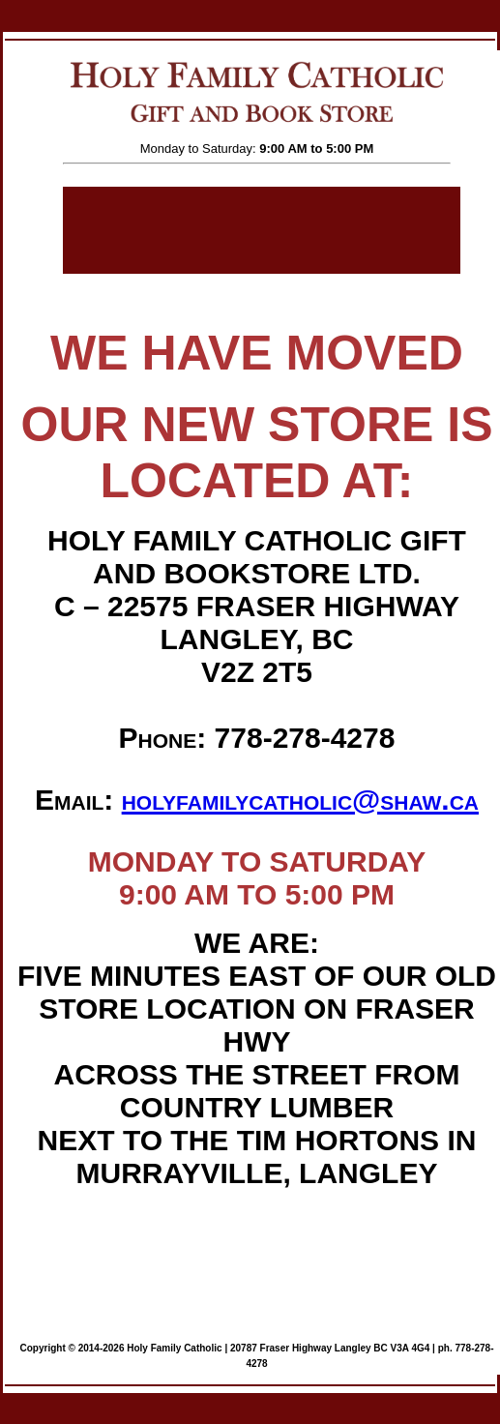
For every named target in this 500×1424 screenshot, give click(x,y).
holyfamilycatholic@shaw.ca (300, 800)
